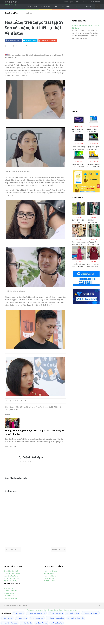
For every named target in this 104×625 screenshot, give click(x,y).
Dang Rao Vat (41, 623)
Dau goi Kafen (48, 610)
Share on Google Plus (47, 40)
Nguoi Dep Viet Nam (90, 613)
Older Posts (58, 549)
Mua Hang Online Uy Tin (36, 613)
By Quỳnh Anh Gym (30, 457)
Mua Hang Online (56, 613)
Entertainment (67, 6)
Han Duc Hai (26, 623)
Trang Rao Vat (56, 623)
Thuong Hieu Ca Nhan (55, 618)
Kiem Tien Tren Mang (9, 623)
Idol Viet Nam (6, 618)
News (36, 6)
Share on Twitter (29, 40)
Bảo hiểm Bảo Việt (10, 5)
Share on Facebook (13, 40)
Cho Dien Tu (18, 613)
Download (88, 6)
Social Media (45, 6)
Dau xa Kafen (58, 610)
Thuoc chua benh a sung (35, 610)
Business (56, 6)
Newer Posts (13, 549)
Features (78, 6)
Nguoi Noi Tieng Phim (75, 618)
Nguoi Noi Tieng (72, 613)
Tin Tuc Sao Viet (36, 618)
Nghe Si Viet (21, 618)
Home (30, 6)
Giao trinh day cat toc (70, 610)
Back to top (94, 606)
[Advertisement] (87, 75)
